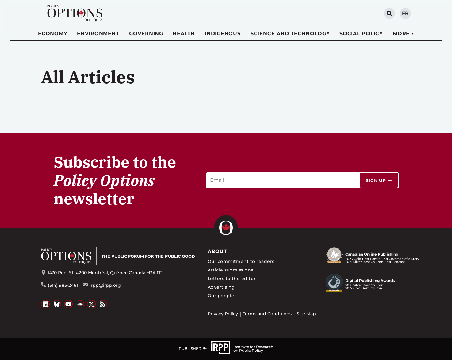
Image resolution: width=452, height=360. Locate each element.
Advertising (221, 287)
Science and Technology (290, 33)
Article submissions (230, 270)
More (401, 33)
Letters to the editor (232, 278)
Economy (52, 33)
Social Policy (361, 33)
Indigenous (223, 33)
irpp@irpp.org (105, 285)
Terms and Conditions (267, 313)
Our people (221, 295)
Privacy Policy (223, 313)
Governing (146, 33)
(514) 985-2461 (63, 285)
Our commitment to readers (241, 261)
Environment (98, 33)
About (217, 251)
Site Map (306, 313)
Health (184, 33)
